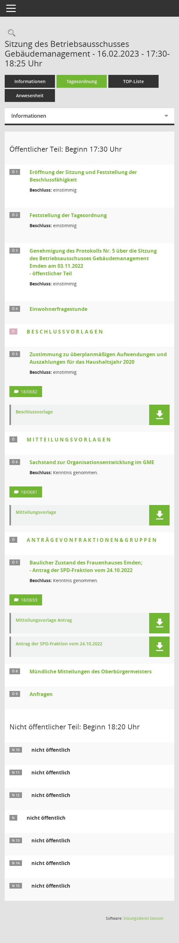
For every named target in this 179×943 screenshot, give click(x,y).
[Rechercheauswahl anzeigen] (10, 33)
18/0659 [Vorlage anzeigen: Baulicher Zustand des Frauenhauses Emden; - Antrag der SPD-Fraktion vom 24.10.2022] (29, 600)
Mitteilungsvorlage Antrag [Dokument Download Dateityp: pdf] (44, 620)
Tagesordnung (82, 81)
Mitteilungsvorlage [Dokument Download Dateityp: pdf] (36, 512)
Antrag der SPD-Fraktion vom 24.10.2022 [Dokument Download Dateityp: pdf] (59, 644)
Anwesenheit (30, 95)
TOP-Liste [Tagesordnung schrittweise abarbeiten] (133, 81)
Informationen (30, 81)
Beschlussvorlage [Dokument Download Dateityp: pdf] (34, 412)
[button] (159, 415)
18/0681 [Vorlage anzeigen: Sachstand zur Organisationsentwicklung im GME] (29, 492)
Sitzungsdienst (143, 918)
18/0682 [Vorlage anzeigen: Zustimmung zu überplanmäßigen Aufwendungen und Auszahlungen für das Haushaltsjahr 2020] (29, 392)
